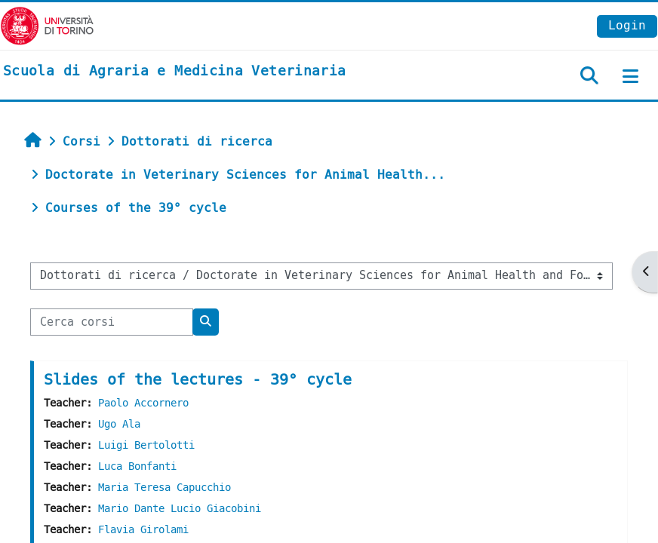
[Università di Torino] (47, 25)
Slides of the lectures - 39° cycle (198, 380)
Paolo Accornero (143, 403)
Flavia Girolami (143, 530)
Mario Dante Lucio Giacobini (179, 509)
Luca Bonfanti (137, 466)
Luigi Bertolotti (146, 445)
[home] (174, 71)
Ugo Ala (119, 424)
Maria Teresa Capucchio (164, 487)
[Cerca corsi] (111, 322)
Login (627, 25)
